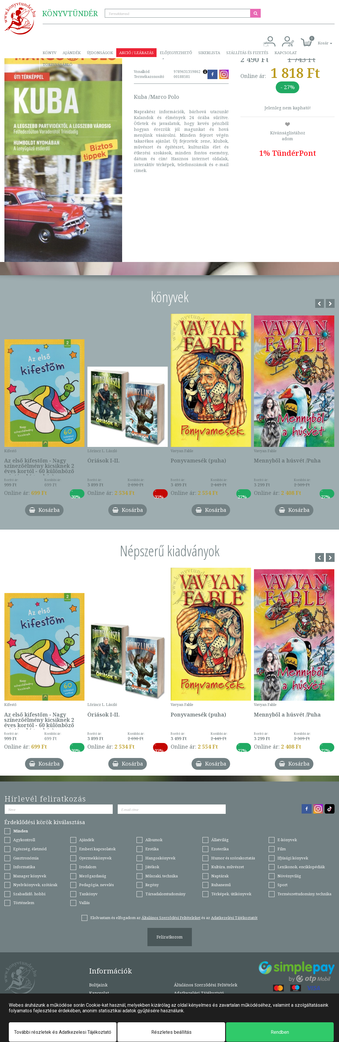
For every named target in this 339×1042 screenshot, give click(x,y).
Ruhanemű (221, 884)
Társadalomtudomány (165, 893)
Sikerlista (209, 52)
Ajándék (72, 52)
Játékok (152, 866)
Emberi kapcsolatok (97, 848)
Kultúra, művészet (227, 866)
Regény (152, 884)
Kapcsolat (286, 52)
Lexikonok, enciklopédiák (301, 866)
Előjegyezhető (176, 52)
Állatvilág (220, 839)
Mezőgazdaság (92, 876)
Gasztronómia (26, 858)
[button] (318, 39)
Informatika (24, 866)
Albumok (153, 839)
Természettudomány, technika (304, 893)
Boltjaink (98, 985)
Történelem (23, 902)
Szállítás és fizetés (247, 52)
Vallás (84, 902)
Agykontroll (24, 839)
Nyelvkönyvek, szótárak (35, 884)
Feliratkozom (170, 937)
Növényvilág (289, 876)
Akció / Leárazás (136, 52)
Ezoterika (220, 848)
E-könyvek (287, 839)
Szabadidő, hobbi (29, 893)
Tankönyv (88, 893)
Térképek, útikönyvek (231, 893)
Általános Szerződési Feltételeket (171, 917)
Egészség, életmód (29, 848)
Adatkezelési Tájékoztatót (234, 917)
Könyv (49, 52)
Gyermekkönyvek (95, 858)
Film (281, 848)
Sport (282, 884)
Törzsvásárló (57, 64)
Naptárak (220, 876)
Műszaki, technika (161, 876)
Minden (20, 831)
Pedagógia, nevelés (96, 884)
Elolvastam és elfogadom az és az (173, 917)
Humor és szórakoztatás (233, 858)
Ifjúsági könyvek (292, 858)
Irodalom (87, 866)
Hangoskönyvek (160, 858)
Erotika (152, 848)
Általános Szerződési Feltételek (205, 985)
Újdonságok (100, 52)
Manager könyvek (29, 876)
